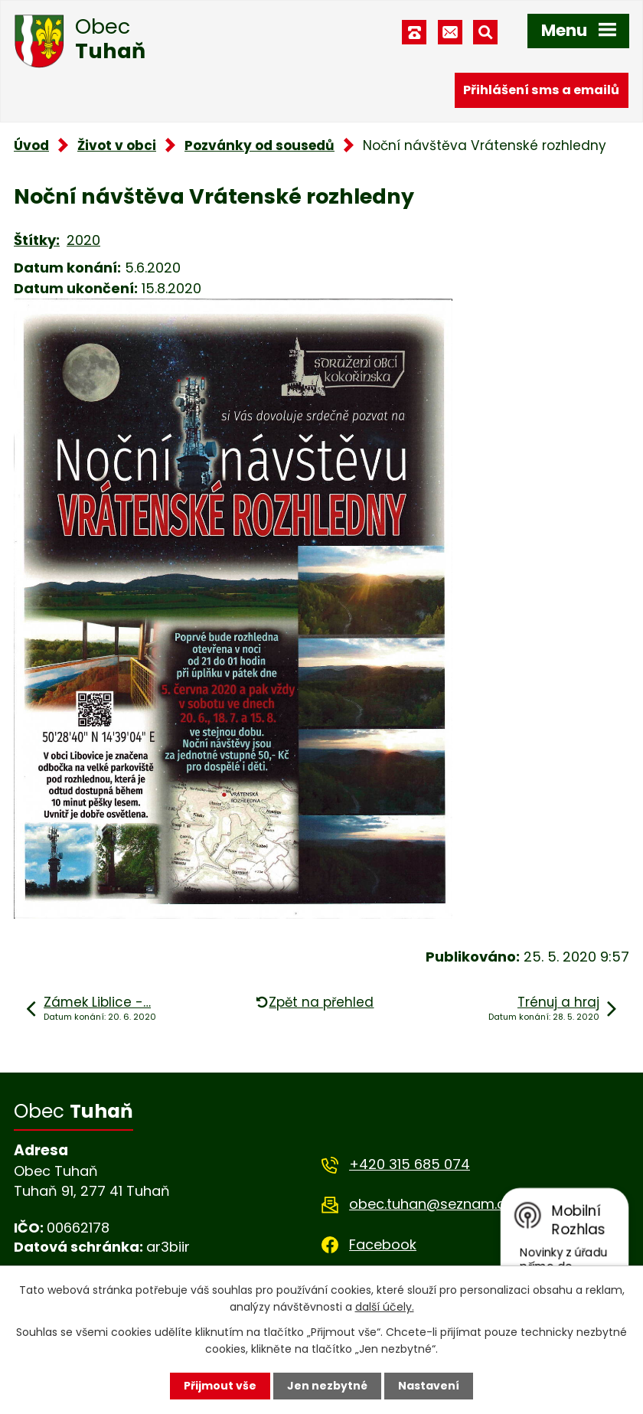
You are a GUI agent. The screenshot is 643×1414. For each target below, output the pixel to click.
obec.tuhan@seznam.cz (430, 1203)
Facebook (382, 1244)
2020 (83, 240)
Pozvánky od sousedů (259, 145)
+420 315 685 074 (409, 1164)
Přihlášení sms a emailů (541, 90)
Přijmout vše (220, 1385)
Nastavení (428, 1385)
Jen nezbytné (327, 1385)
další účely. (384, 1306)
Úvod (31, 145)
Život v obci (116, 145)
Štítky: (37, 240)
